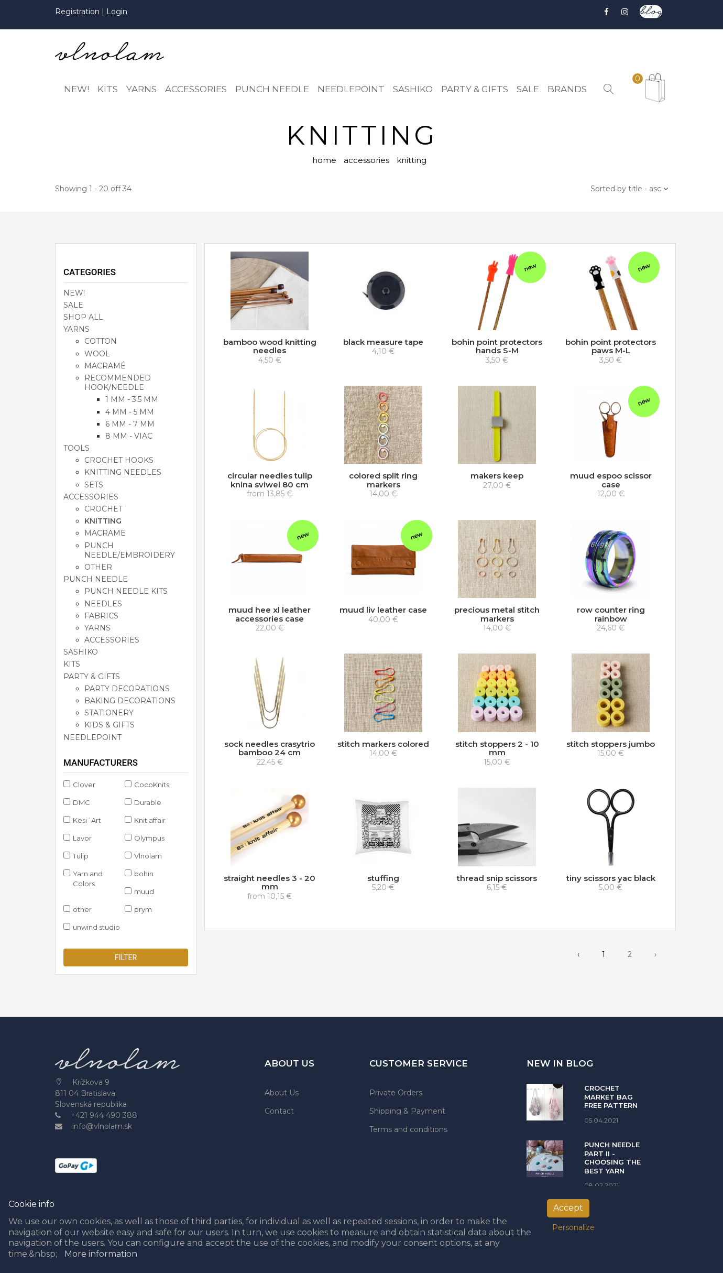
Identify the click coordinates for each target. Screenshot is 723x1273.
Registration (78, 11)
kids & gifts (109, 726)
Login (116, 11)
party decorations (127, 689)
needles (103, 605)
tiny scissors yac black (610, 879)
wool (97, 355)
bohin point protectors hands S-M (497, 347)
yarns (97, 629)
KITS (71, 665)
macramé (105, 367)
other (98, 568)
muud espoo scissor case (611, 481)
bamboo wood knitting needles (269, 347)
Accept (568, 1208)
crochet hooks (119, 461)
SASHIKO (80, 653)
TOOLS (76, 449)
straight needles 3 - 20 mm (269, 883)
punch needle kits (126, 592)
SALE (73, 306)
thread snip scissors (497, 879)
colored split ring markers (383, 481)
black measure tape (383, 343)
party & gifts (91, 677)
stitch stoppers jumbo (610, 745)
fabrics (101, 617)
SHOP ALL (83, 318)
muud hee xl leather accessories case (269, 615)
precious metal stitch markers (497, 615)
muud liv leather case (383, 611)
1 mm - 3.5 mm (131, 401)
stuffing (383, 879)
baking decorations (130, 701)
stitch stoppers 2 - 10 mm (497, 749)
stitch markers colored (383, 745)
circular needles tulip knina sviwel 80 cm (269, 481)
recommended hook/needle (117, 383)
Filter (126, 958)
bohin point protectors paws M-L (610, 347)
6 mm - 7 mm (130, 425)
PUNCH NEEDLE (95, 580)
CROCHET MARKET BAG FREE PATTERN (611, 1098)
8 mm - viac (128, 437)
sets (93, 486)
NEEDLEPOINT (92, 738)
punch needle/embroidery (129, 551)
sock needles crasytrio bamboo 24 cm (269, 749)
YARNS (76, 330)
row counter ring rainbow (611, 615)
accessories (366, 162)
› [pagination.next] (655, 955)
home (324, 162)
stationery (109, 714)
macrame (105, 534)
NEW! (74, 294)
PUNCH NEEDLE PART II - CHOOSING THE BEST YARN (612, 1158)
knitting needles (122, 473)
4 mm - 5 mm (129, 413)
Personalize (573, 1227)
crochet (103, 510)
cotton (100, 342)
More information (100, 1254)
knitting (103, 522)
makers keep (496, 477)
